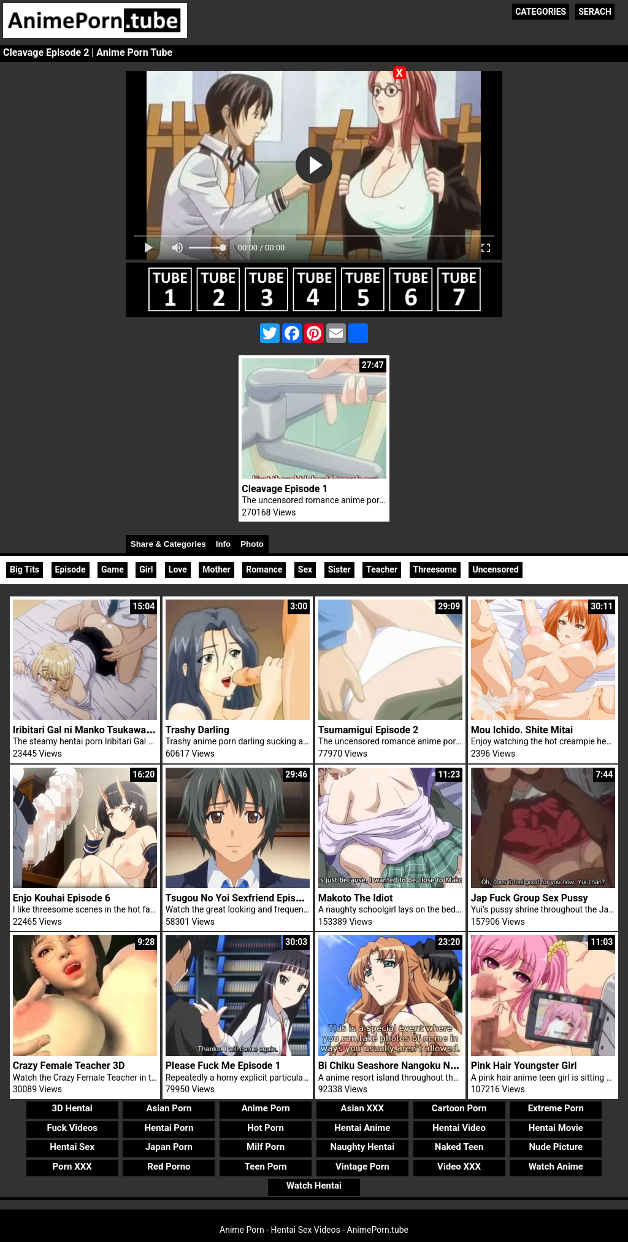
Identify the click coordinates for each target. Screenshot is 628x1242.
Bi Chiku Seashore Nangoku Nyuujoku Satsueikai (426, 1065)
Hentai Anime (362, 1127)
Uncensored (495, 569)
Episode (70, 569)
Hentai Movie (556, 1127)
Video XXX (459, 1166)
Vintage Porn (362, 1166)
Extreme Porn (556, 1108)
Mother (216, 569)
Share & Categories (168, 544)
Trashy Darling (197, 730)
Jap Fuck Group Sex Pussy (529, 898)
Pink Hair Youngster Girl (524, 1065)
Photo (252, 544)
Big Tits (24, 569)
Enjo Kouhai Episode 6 (61, 898)
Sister (339, 569)
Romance (264, 569)
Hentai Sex (72, 1146)
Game (112, 569)
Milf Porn (266, 1146)
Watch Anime (556, 1166)
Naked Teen (459, 1146)
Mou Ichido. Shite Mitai (522, 730)
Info (223, 544)
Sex (305, 569)
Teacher (381, 569)
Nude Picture (556, 1146)
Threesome (435, 569)
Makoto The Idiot (355, 898)
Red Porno (168, 1166)
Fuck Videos (72, 1127)
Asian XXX (362, 1108)
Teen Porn (266, 1166)
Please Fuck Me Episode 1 (223, 1065)
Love (178, 569)
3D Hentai (72, 1108)
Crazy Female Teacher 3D (69, 1065)
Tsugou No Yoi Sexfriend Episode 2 (243, 898)
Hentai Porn (168, 1127)
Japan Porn (169, 1146)
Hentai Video (459, 1127)
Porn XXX (72, 1166)
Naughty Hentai (363, 1146)
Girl (146, 569)
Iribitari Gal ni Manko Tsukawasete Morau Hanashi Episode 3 (146, 730)
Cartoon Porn (459, 1108)
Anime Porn (266, 1108)
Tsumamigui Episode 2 (368, 730)
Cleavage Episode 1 (284, 489)
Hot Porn (265, 1127)
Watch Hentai (314, 1185)
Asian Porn (168, 1108)
